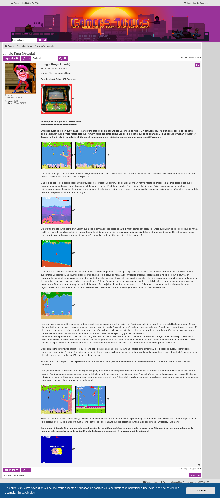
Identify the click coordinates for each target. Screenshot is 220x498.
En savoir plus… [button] (27, 492)
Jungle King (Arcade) (19, 53)
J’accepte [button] (200, 490)
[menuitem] (27, 3)
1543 (16, 101)
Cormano (8, 95)
